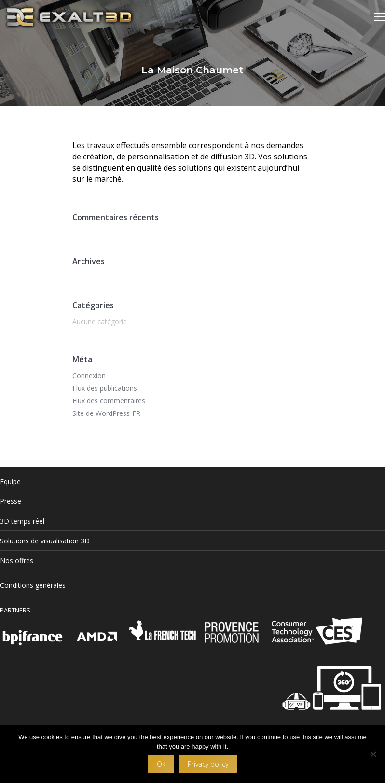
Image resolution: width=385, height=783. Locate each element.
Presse (10, 501)
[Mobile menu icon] (379, 17)
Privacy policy (208, 764)
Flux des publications (104, 388)
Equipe (10, 481)
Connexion (89, 375)
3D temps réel (22, 521)
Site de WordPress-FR (106, 413)
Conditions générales (33, 585)
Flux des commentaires (108, 400)
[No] (373, 754)
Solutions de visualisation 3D (45, 540)
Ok (161, 764)
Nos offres (16, 560)
